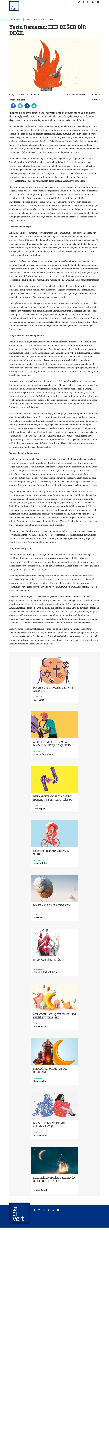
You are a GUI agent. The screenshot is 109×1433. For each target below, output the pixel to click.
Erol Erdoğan (40, 1027)
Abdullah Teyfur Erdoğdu (45, 972)
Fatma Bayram (41, 1135)
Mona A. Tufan (40, 863)
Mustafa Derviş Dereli (44, 754)
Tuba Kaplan (39, 809)
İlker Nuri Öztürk (42, 1081)
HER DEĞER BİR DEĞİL (43, 19)
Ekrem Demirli (40, 1190)
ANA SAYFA (16, 19)
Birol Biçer (39, 700)
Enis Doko (38, 918)
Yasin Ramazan (17, 100)
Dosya (27, 19)
